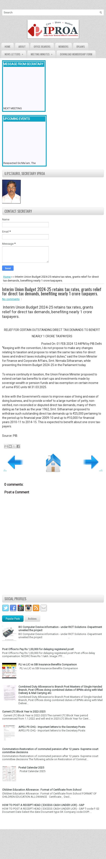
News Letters (15, 53)
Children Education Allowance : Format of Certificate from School (41, 789)
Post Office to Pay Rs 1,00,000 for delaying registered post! (38, 649)
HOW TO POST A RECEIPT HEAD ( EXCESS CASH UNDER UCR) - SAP (43, 805)
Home (7, 46)
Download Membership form (76, 54)
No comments (11, 299)
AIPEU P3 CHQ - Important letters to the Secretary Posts (51, 726)
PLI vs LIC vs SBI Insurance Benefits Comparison (47, 664)
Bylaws (81, 46)
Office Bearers (42, 46)
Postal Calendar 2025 (31, 767)
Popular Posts (13, 618)
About (22, 46)
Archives (32, 618)
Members (63, 46)
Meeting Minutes (43, 53)
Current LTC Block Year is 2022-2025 (23, 711)
